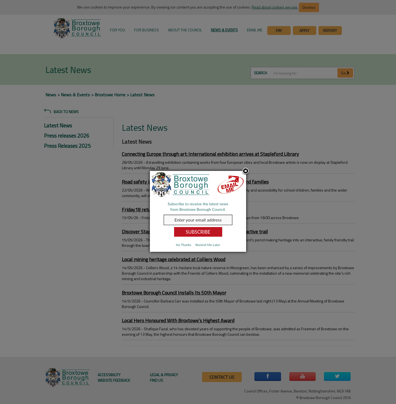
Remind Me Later (207, 245)
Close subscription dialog (245, 171)
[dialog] (198, 211)
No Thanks (183, 245)
